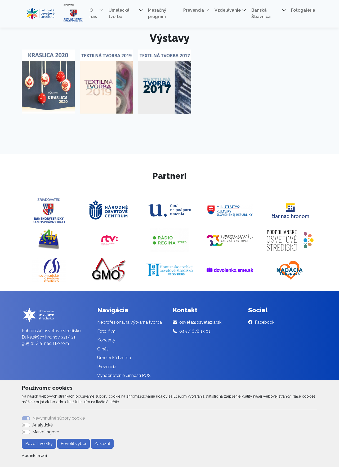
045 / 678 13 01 (194, 331)
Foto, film (106, 331)
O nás (103, 349)
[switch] (26, 425)
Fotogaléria (303, 10)
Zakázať (102, 443)
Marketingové (45, 431)
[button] (103, 11)
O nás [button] (93, 13)
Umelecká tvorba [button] (119, 13)
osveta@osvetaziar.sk (200, 322)
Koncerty (106, 340)
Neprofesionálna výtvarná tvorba (129, 322)
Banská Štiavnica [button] (261, 13)
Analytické (42, 425)
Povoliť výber (73, 443)
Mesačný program (157, 13)
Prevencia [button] (193, 10)
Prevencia (106, 366)
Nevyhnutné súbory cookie (58, 418)
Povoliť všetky (39, 443)
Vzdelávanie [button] (228, 10)
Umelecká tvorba (114, 357)
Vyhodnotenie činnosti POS (124, 375)
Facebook (264, 322)
